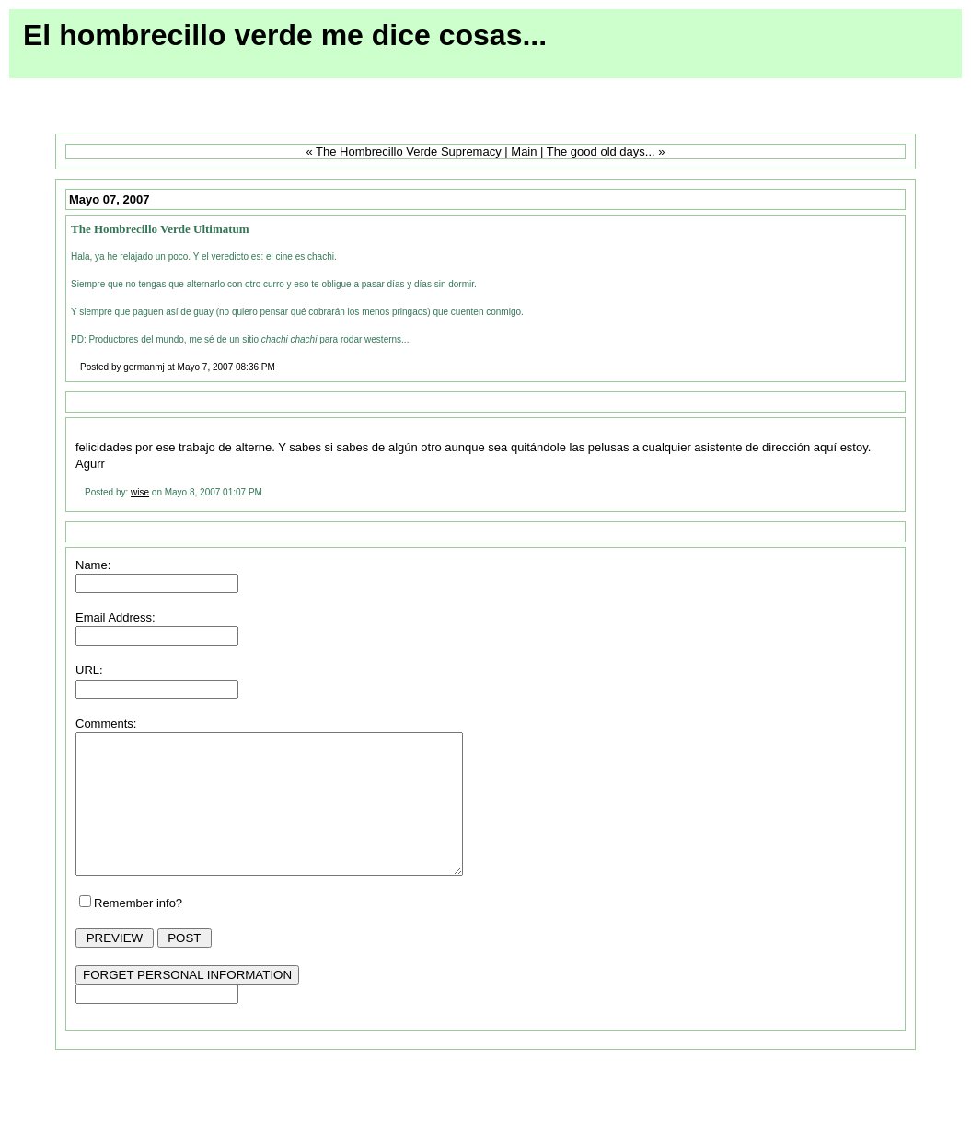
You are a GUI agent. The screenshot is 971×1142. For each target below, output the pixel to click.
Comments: (105, 723)
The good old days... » (606, 151)
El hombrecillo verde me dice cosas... (285, 35)
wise (140, 492)
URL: (89, 670)
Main (524, 151)
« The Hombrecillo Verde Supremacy (403, 151)
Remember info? (138, 931)
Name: (92, 565)
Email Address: (115, 617)
